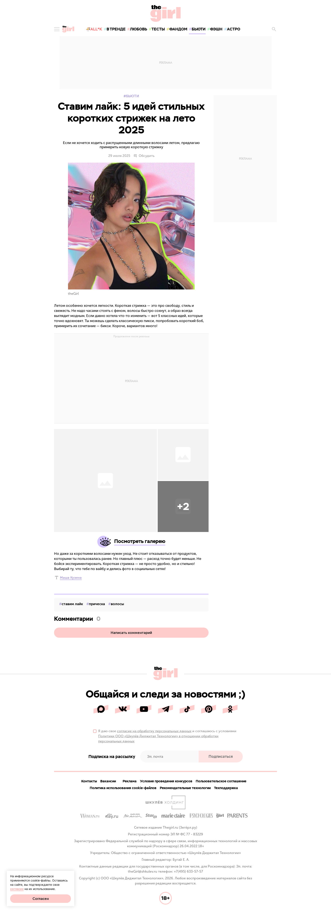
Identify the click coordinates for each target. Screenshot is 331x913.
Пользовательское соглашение (221, 781)
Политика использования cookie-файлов (123, 788)
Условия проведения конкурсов (166, 781)
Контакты (89, 781)
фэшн (216, 29)
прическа (97, 604)
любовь (138, 29)
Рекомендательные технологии (185, 788)
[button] (183, 506)
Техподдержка (226, 788)
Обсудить (144, 156)
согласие (17, 889)
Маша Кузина (71, 578)
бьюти (199, 29)
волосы (117, 604)
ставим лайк (72, 604)
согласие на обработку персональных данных (154, 731)
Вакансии (108, 781)
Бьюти (132, 96)
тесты (158, 29)
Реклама (130, 781)
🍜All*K (94, 29)
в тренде (116, 29)
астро (233, 29)
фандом (178, 29)
